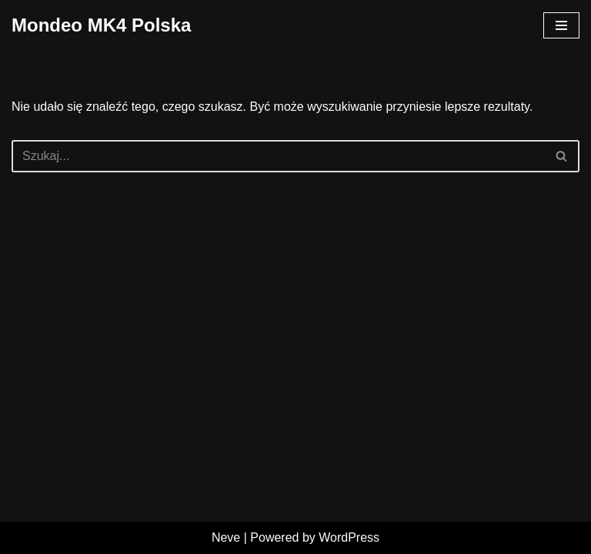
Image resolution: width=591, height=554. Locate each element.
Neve (226, 537)
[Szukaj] (278, 156)
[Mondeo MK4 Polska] (101, 25)
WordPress (349, 537)
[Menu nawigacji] (561, 25)
